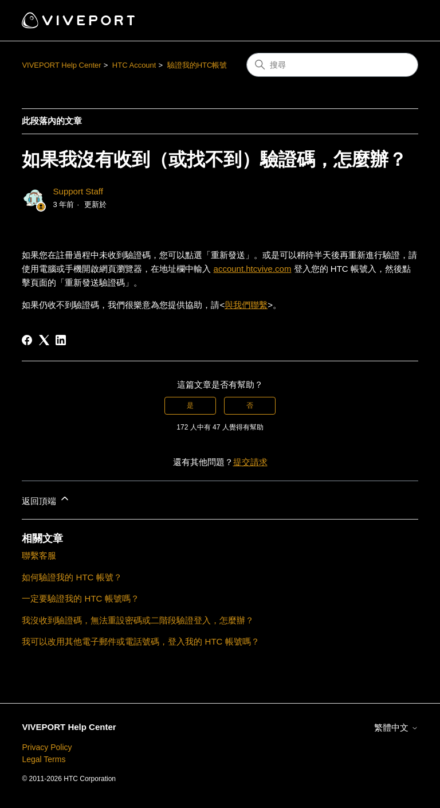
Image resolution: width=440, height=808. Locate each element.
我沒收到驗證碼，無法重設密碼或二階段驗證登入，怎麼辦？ (138, 620)
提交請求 (250, 462)
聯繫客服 (39, 555)
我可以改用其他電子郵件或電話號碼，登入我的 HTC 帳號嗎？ (140, 641)
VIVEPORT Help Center (61, 65)
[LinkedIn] (61, 340)
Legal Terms (43, 759)
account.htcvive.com (253, 269)
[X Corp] (44, 340)
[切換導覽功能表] (398, 20)
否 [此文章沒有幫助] (249, 405)
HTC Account (134, 65)
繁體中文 (396, 727)
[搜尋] (332, 64)
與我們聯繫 (246, 305)
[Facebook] (27, 340)
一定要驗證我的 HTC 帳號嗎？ (80, 598)
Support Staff (78, 191)
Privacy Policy (47, 747)
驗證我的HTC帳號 (197, 65)
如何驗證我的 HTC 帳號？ (71, 577)
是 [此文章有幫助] (190, 405)
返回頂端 (46, 499)
